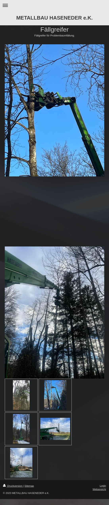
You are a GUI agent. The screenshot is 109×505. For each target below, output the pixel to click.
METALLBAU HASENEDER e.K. (54, 18)
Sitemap (29, 485)
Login (103, 485)
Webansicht (99, 489)
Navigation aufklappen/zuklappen (54, 5)
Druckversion (13, 485)
